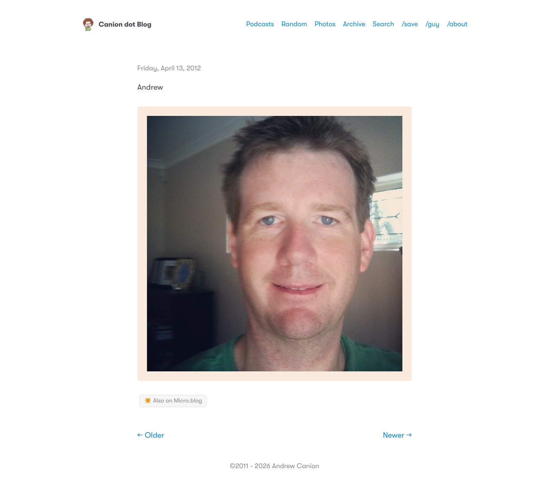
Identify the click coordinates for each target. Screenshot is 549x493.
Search (383, 24)
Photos (324, 24)
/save (409, 24)
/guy (432, 24)
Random (294, 24)
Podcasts (260, 24)
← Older (150, 435)
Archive (354, 24)
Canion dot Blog (116, 24)
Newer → (397, 435)
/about (457, 24)
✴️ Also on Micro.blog (173, 400)
